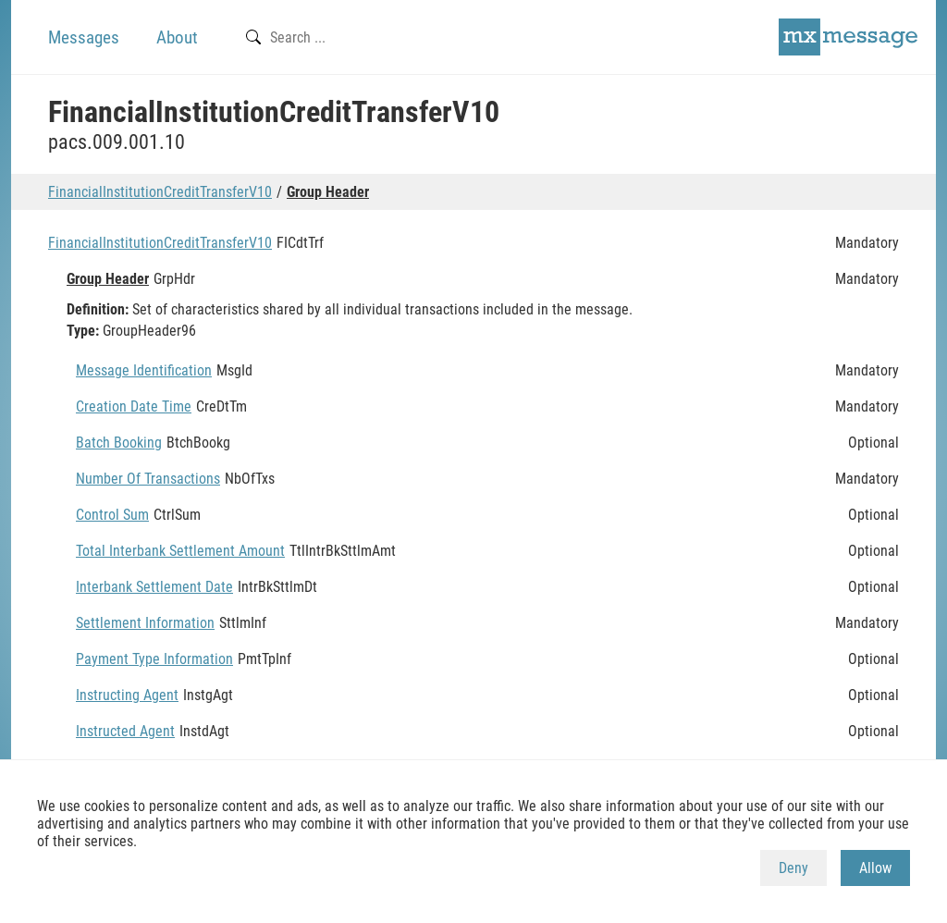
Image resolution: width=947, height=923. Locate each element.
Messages (83, 37)
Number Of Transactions (148, 478)
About (177, 37)
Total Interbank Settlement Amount (180, 551)
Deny (793, 868)
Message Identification (144, 370)
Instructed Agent (125, 731)
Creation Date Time (133, 406)
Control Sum (112, 514)
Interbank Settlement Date (154, 587)
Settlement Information (145, 623)
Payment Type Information (154, 659)
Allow (875, 868)
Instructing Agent (127, 695)
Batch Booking (119, 442)
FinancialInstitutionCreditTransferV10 (160, 192)
